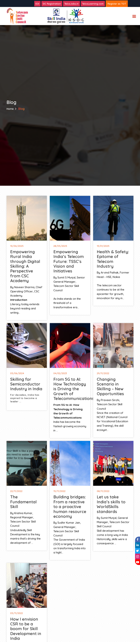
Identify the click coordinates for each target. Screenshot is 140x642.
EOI (37, 3)
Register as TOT (117, 3)
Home (10, 109)
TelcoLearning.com (93, 3)
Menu (134, 16)
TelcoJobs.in (71, 3)
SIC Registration (52, 3)
